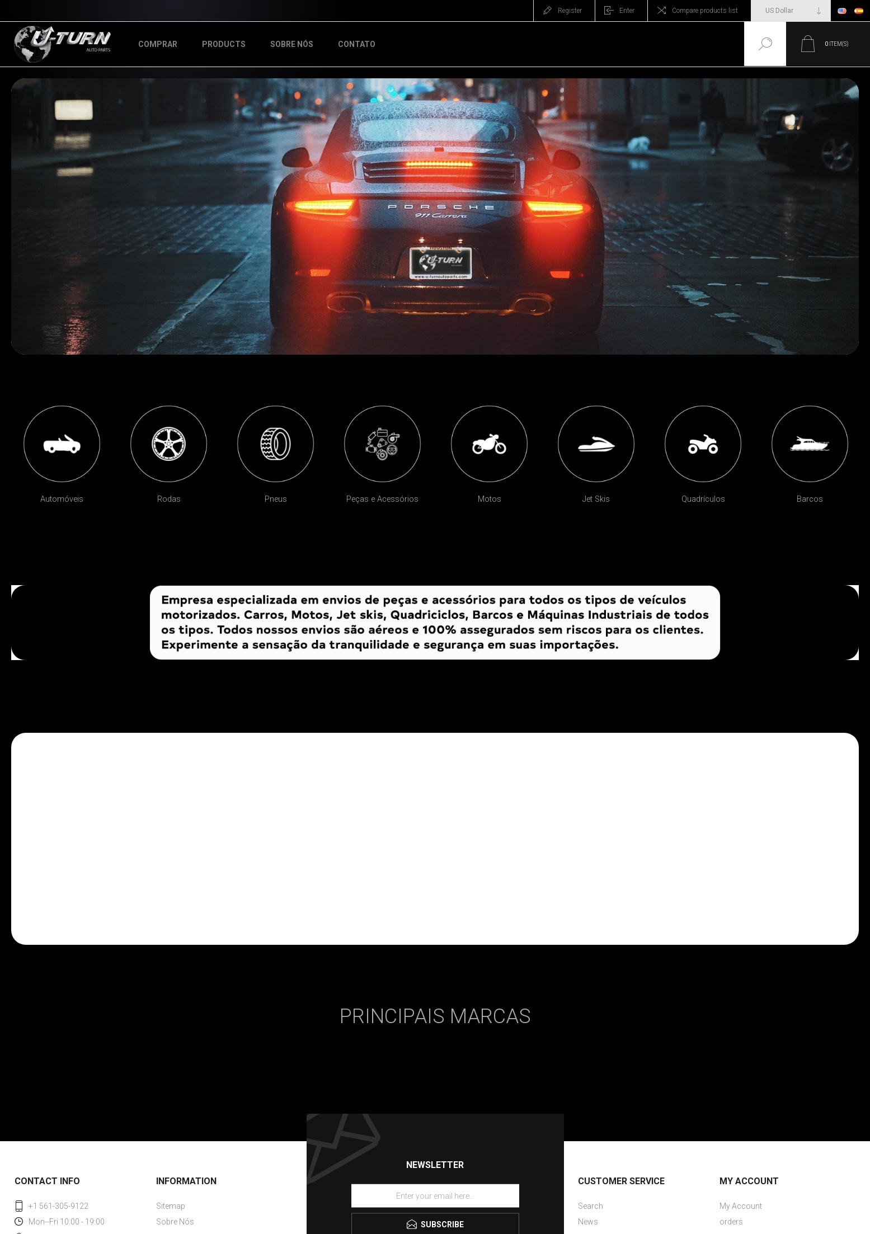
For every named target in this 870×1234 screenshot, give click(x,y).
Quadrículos (703, 499)
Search (590, 1206)
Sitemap (170, 1206)
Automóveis (61, 499)
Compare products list (705, 11)
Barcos (810, 499)
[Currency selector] (790, 10)
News (588, 1221)
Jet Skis (596, 499)
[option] (61, 458)
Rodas (169, 499)
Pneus (276, 499)
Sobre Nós (175, 1221)
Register (570, 11)
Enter (626, 11)
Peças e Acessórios (382, 499)
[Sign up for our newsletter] (435, 1195)
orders (731, 1221)
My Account (740, 1206)
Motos (489, 499)
